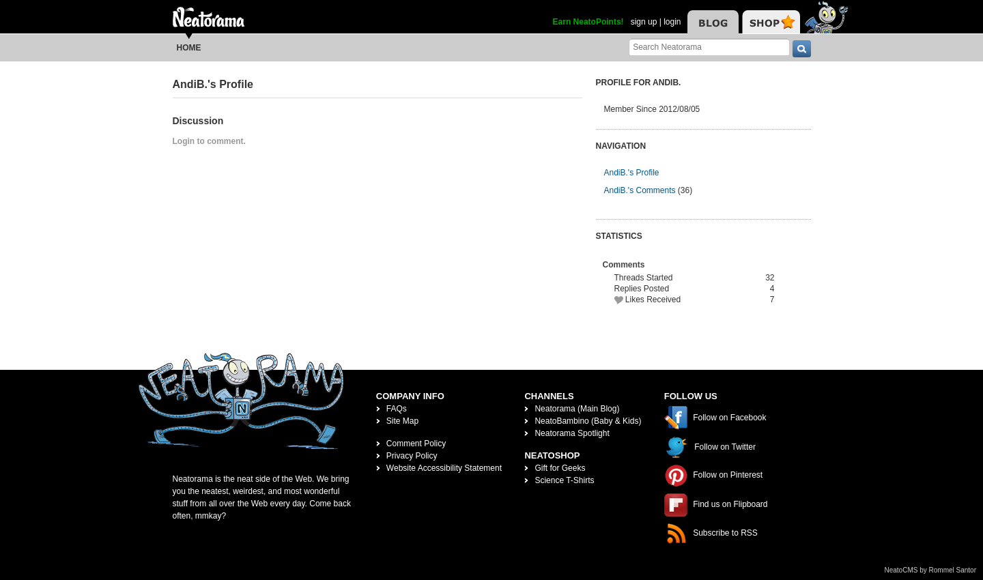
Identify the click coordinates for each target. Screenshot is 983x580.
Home (189, 48)
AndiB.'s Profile (631, 172)
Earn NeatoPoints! (588, 22)
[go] (802, 48)
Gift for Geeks (560, 468)
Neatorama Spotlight (572, 433)
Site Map (402, 421)
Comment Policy (416, 443)
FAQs (396, 409)
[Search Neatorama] (709, 46)
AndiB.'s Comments (640, 190)
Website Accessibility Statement (444, 468)
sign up (644, 22)
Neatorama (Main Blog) (577, 409)
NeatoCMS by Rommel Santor (931, 570)
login (672, 22)
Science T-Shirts (564, 480)
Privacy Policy (412, 456)
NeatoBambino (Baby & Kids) (588, 421)
